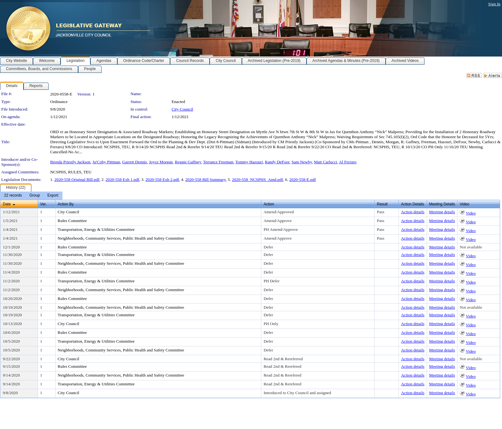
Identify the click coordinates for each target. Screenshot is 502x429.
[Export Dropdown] (53, 195)
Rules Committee (72, 220)
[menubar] (31, 196)
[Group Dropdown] (35, 195)
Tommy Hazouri (249, 162)
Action (269, 204)
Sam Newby (301, 162)
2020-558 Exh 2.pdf (162, 179)
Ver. (43, 204)
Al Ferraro (347, 162)
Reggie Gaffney (188, 162)
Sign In (494, 4)
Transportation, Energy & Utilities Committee (96, 229)
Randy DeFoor (277, 162)
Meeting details (442, 211)
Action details (412, 211)
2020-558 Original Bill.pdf (76, 179)
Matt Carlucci (325, 162)
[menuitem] (13, 195)
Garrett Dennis (134, 162)
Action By (66, 204)
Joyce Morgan (161, 162)
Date (7, 204)
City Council (182, 109)
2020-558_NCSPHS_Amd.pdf (257, 179)
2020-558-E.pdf (302, 179)
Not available (471, 247)
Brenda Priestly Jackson (70, 162)
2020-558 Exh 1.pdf (122, 179)
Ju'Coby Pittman (106, 162)
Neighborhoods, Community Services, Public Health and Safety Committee (121, 238)
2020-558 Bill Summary (205, 179)
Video (471, 213)
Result (382, 204)
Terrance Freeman (218, 162)
